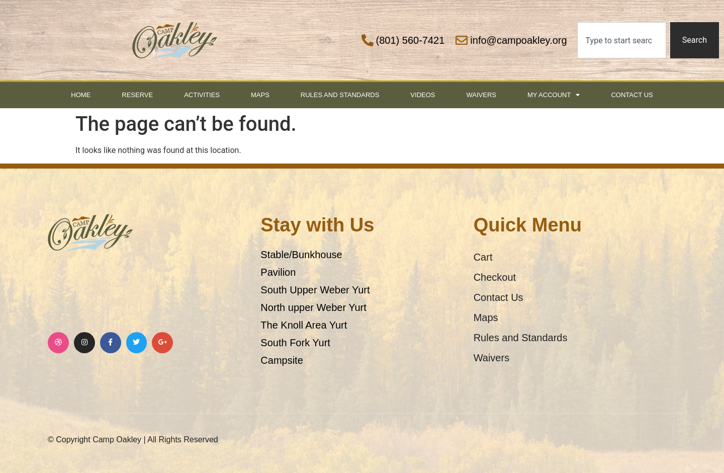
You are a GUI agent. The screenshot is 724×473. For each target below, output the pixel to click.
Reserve (137, 95)
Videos (422, 95)
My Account (553, 95)
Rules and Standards (340, 95)
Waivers (481, 95)
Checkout (495, 277)
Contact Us (632, 95)
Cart (483, 257)
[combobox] (621, 40)
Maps (260, 95)
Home (80, 95)
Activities (202, 95)
